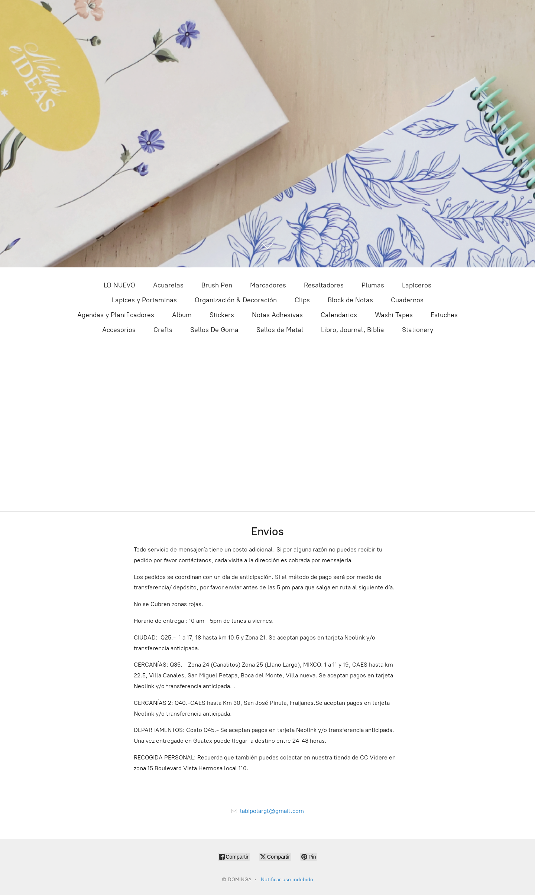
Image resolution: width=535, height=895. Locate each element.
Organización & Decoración (236, 300)
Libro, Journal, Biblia (352, 330)
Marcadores (268, 285)
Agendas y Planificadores (115, 315)
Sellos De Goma (214, 330)
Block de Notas (350, 300)
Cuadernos (407, 300)
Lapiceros (416, 285)
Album (182, 315)
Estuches (444, 315)
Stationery (417, 330)
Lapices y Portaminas (144, 300)
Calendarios (339, 315)
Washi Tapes (394, 315)
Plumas (372, 285)
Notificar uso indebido (287, 879)
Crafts (162, 330)
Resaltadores (324, 285)
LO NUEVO (119, 285)
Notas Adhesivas (277, 315)
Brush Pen (216, 285)
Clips (302, 300)
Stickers (222, 315)
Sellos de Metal (279, 330)
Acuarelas (168, 285)
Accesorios (119, 330)
